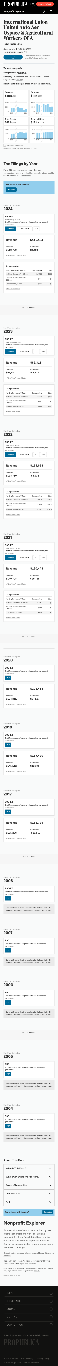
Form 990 (7, 170)
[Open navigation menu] (32, 4)
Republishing (27, 1358)
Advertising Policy (12, 1362)
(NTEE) (19, 79)
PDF (36, 351)
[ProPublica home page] (21, 1342)
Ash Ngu (38, 1253)
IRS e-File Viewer (29, 1268)
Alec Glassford (26, 1253)
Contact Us (11, 189)
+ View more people (13, 289)
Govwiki (37, 1271)
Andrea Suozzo (12, 1253)
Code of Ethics (11, 1358)
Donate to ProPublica (45, 4)
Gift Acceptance (31, 1362)
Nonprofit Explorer (13, 11)
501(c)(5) (22, 72)
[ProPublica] (15, 4)
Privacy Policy (43, 1358)
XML (36, 229)
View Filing (11, 229)
